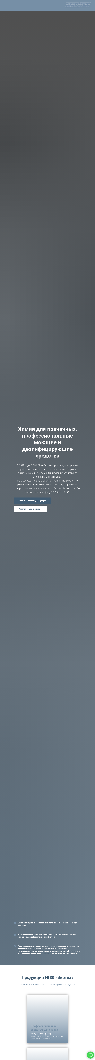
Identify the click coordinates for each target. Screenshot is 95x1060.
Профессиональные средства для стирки (44, 1028)
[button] (32, 500)
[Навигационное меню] (3, 5)
